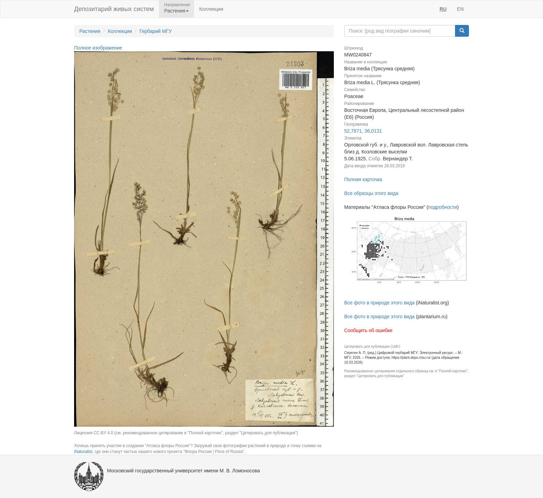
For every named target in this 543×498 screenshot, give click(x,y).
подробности (442, 207)
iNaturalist (83, 451)
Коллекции (211, 9)
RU (442, 9)
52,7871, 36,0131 (363, 131)
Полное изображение (98, 48)
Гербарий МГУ (156, 31)
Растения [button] (176, 11)
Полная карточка (363, 179)
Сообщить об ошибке (368, 330)
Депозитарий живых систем (114, 9)
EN (460, 9)
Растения (89, 31)
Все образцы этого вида (371, 193)
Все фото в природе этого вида (379, 302)
